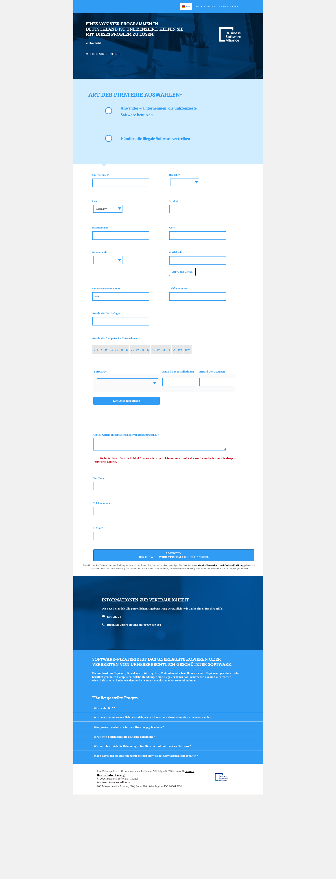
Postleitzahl (175, 252)
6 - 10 (104, 349)
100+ (187, 349)
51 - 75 (166, 349)
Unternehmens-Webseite (106, 288)
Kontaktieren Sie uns (221, 6)
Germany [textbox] (101, 208)
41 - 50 (156, 349)
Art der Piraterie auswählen (134, 95)
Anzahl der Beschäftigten (106, 313)
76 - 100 (177, 349)
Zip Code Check (182, 271)
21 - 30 (135, 349)
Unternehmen (100, 175)
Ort (171, 227)
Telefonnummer (178, 288)
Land (95, 201)
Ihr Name (98, 478)
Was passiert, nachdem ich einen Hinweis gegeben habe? (129, 727)
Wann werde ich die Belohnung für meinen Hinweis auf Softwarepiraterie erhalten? (146, 755)
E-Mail (97, 528)
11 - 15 (114, 349)
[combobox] (184, 182)
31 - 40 (145, 349)
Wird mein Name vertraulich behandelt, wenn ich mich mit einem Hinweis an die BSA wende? (152, 717)
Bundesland (99, 252)
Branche (174, 175)
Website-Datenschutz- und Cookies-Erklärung (221, 565)
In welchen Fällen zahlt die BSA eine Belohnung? (124, 736)
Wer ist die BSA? (104, 708)
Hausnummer (100, 227)
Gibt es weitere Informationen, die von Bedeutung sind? (125, 434)
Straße (173, 201)
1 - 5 (96, 349)
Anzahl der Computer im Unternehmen (114, 338)
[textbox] (110, 256)
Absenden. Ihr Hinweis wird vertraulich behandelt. (174, 555)
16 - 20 (124, 349)
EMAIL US (114, 616)
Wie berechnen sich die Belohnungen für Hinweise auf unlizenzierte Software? (142, 746)
